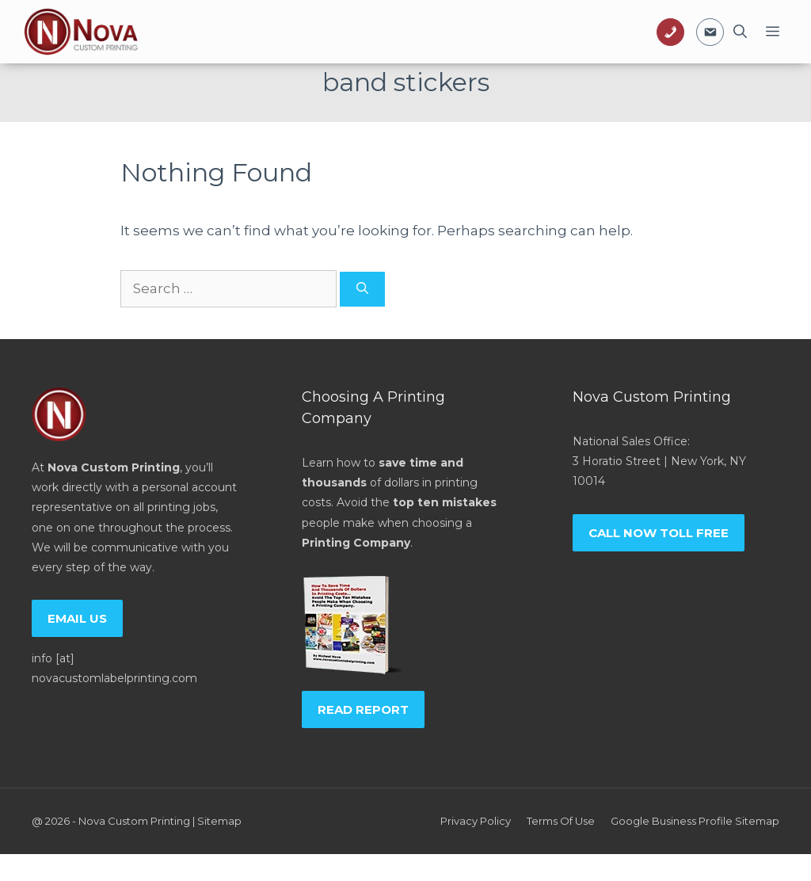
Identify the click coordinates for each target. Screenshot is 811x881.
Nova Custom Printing (134, 820)
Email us (77, 618)
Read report (363, 709)
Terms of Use (561, 820)
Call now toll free (658, 532)
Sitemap (219, 820)
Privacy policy (475, 820)
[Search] (362, 289)
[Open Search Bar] (740, 31)
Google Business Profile (672, 820)
